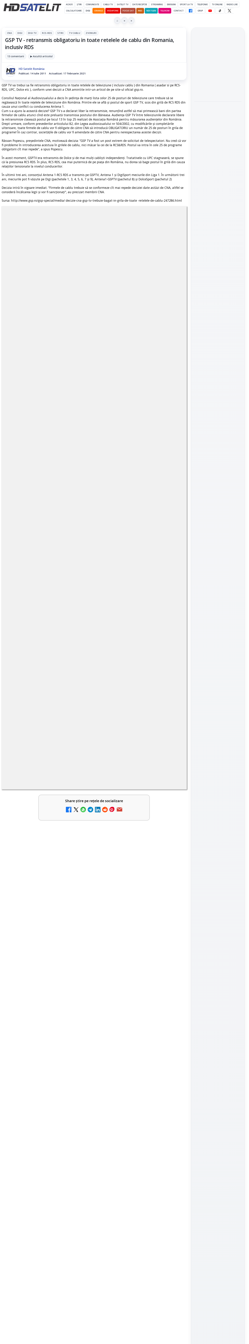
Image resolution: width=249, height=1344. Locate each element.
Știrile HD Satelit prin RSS (218, 501)
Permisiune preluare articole (218, 576)
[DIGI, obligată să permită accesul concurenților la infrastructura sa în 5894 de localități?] (77, 1003)
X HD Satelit (218, 479)
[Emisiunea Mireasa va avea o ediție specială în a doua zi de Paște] (171, 1003)
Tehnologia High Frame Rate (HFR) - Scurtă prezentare (130, 1087)
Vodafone (112, 10)
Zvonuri (91, 33)
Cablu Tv (108, 4)
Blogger (152, 1207)
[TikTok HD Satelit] (219, 11)
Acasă (69, 4)
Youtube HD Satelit (218, 459)
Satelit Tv (122, 4)
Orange (98, 10)
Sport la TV (186, 4)
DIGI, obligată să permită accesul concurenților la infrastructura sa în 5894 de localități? (38, 999)
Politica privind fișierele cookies (218, 588)
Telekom (164, 10)
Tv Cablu (74, 33)
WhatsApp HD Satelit (218, 450)
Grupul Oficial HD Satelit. (71, 897)
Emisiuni (171, 4)
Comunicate (92, 4)
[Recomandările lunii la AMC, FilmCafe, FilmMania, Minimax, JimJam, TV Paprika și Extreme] (171, 1128)
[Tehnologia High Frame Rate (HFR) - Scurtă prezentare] (171, 1092)
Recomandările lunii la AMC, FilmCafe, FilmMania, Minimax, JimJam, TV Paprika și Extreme (133, 1125)
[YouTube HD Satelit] (210, 11)
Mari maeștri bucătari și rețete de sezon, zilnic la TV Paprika (37, 1087)
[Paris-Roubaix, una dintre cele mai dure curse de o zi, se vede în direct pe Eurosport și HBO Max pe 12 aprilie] (218, 187)
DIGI (88, 10)
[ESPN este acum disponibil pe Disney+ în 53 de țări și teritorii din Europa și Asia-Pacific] (77, 1043)
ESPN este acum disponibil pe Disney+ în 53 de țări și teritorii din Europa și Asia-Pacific (39, 1040)
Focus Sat (128, 10)
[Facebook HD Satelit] (190, 11)
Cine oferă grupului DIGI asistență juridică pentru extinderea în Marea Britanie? (218, 65)
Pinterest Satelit (218, 489)
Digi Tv (32, 33)
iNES (140, 10)
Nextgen (151, 10)
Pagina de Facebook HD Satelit (218, 424)
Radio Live (232, 4)
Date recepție (139, 4)
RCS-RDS (47, 33)
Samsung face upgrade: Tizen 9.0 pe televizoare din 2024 (131, 1172)
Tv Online (217, 4)
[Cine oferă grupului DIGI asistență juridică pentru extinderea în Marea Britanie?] (218, 88)
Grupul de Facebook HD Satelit (218, 438)
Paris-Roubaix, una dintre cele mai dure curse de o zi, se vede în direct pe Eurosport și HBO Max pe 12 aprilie (216, 162)
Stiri (60, 33)
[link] (47, 1006)
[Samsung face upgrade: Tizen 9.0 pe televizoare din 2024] (171, 1177)
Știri (79, 4)
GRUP (200, 10)
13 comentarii (15, 56)
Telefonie (202, 4)
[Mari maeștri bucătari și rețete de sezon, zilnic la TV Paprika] (77, 1092)
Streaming (157, 4)
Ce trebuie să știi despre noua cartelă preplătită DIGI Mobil (37, 1172)
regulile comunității (58, 892)
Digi (19, 33)
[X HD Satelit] (229, 11)
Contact (179, 10)
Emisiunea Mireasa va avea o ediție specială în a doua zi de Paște (132, 997)
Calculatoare (74, 10)
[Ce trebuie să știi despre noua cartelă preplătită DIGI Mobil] (77, 1177)
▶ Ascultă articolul (41, 56)
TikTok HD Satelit (218, 469)
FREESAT (211, 535)
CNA (9, 33)
